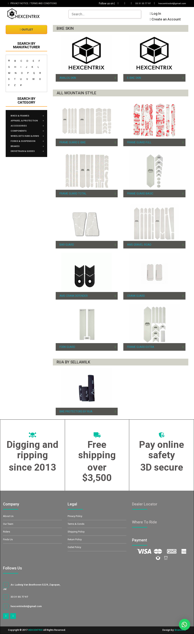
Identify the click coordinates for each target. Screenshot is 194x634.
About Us (8, 516)
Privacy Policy (75, 516)
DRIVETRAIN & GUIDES (25, 159)
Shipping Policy (76, 531)
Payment (144, 540)
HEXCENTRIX (35, 630)
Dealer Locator (144, 504)
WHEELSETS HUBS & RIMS (24, 140)
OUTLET (26, 29)
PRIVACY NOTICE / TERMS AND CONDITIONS (32, 3)
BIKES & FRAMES (21, 116)
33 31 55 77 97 (134, 3)
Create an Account (165, 19)
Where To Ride (144, 522)
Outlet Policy (74, 547)
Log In (155, 14)
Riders (6, 531)
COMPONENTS (20, 133)
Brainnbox (180, 630)
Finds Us (8, 539)
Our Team (8, 523)
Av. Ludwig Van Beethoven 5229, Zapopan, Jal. (30, 586)
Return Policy (75, 539)
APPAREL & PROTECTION (27, 121)
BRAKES (16, 153)
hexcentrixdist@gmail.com (166, 3)
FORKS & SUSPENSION (25, 148)
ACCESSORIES (20, 127)
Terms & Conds (76, 523)
